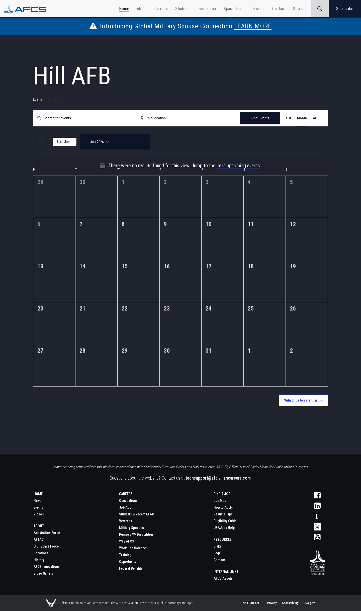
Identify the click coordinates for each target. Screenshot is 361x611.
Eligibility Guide (225, 521)
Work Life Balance (132, 548)
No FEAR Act (251, 603)
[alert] (180, 166)
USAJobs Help (224, 528)
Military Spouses (131, 528)
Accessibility (290, 603)
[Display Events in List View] (288, 118)
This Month (64, 142)
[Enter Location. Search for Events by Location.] (162, 118)
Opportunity (127, 562)
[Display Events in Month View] (302, 118)
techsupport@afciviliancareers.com (218, 478)
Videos (39, 514)
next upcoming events (238, 166)
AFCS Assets (223, 578)
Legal (218, 553)
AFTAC (39, 540)
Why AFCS (126, 541)
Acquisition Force (47, 533)
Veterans (125, 521)
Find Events (260, 118)
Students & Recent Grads (137, 514)
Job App (125, 507)
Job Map (220, 501)
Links (218, 546)
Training (125, 555)
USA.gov (309, 603)
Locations (41, 553)
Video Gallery (43, 573)
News (37, 501)
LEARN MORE (253, 26)
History (39, 560)
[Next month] (46, 142)
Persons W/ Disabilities (136, 534)
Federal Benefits (131, 568)
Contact (219, 560)
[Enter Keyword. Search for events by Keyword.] (58, 118)
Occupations (128, 501)
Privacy (272, 603)
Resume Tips (223, 514)
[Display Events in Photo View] (317, 118)
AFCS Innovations (47, 567)
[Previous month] (36, 142)
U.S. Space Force (46, 546)
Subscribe (344, 8)
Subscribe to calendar (300, 400)
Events (37, 99)
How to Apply (223, 507)
